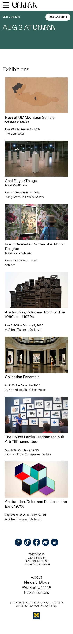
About (36, 577)
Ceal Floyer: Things (21, 181)
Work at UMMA (36, 587)
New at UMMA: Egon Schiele (30, 117)
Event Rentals (36, 592)
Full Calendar (58, 17)
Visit (5, 17)
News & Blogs (36, 582)
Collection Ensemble (22, 377)
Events (15, 17)
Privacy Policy (48, 605)
